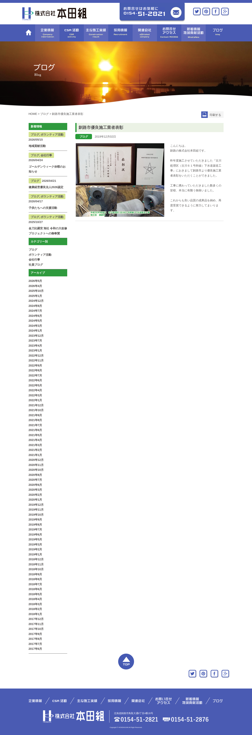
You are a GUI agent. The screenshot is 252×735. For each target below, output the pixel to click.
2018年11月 (36, 564)
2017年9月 (35, 634)
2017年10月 (36, 628)
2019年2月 (35, 549)
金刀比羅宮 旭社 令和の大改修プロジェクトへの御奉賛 (48, 231)
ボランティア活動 (40, 254)
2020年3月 (35, 489)
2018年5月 (35, 594)
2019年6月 (35, 534)
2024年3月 (35, 325)
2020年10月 (36, 469)
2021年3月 (35, 445)
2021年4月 (35, 440)
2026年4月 (35, 286)
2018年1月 (35, 614)
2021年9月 (35, 415)
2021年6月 (35, 430)
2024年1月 (35, 330)
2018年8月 (35, 579)
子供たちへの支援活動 (43, 207)
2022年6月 (35, 380)
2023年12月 (36, 335)
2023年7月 (35, 340)
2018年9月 (35, 574)
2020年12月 (36, 459)
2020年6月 (35, 484)
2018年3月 (35, 604)
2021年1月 (35, 455)
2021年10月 (36, 410)
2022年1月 (35, 400)
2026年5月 (35, 280)
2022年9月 (35, 365)
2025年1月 (35, 295)
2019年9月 (35, 519)
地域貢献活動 (37, 146)
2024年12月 (36, 300)
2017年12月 (36, 619)
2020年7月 (35, 479)
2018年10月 (36, 569)
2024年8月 (35, 305)
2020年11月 (36, 465)
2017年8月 (35, 638)
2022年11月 (36, 360)
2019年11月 (36, 509)
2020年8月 (35, 474)
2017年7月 (35, 644)
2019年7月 (35, 529)
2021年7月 (35, 425)
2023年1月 (35, 350)
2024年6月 (35, 315)
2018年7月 (35, 584)
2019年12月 (36, 504)
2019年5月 (35, 539)
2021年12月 (36, 405)
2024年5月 (35, 320)
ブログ (33, 249)
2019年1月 (35, 554)
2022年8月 (35, 370)
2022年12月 (36, 355)
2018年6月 (35, 589)
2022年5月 (35, 385)
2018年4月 (35, 599)
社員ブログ (36, 264)
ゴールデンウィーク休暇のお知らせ (47, 169)
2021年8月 (35, 420)
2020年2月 (35, 494)
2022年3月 (35, 395)
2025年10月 (36, 290)
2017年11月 (36, 624)
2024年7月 (35, 310)
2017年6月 (35, 648)
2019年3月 (35, 544)
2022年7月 (35, 375)
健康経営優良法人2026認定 (46, 187)
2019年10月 (36, 514)
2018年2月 (35, 609)
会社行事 (34, 259)
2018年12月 (36, 559)
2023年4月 (35, 345)
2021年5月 (35, 435)
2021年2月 (35, 450)
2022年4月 (35, 390)
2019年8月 (35, 524)
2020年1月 (35, 499)
